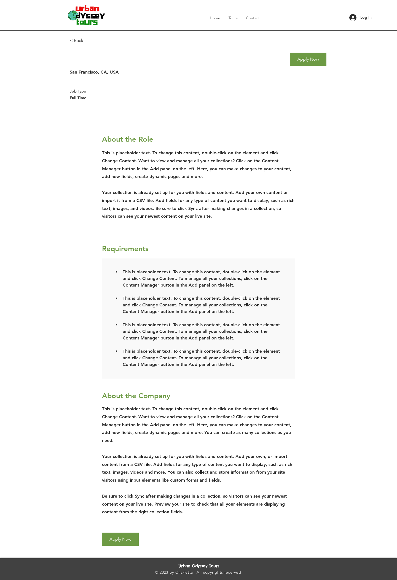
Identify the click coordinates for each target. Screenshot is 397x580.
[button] (308, 59)
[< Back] (89, 40)
